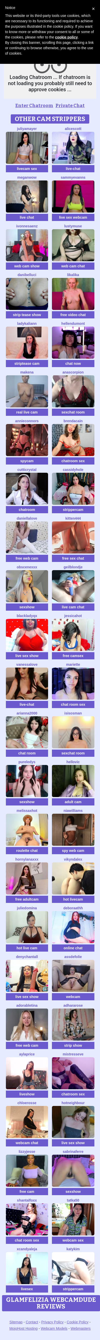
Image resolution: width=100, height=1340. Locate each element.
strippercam (73, 510)
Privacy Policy (52, 1322)
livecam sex (27, 169)
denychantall (27, 957)
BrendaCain (73, 421)
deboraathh (73, 908)
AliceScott (73, 129)
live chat (27, 217)
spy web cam (73, 851)
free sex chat (73, 558)
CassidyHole (73, 470)
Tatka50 (73, 1200)
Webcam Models (54, 1328)
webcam (73, 997)
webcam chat (27, 1143)
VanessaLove (27, 664)
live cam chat (73, 607)
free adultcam (27, 899)
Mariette (73, 664)
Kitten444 (73, 518)
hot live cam (27, 948)
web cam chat (73, 266)
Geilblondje (73, 567)
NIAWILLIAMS (73, 811)
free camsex (73, 656)
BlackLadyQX (27, 616)
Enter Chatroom (34, 105)
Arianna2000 (27, 713)
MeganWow (27, 177)
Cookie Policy (77, 1322)
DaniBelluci (27, 275)
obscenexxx (27, 567)
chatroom (27, 510)
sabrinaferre (73, 1152)
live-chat (73, 169)
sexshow (27, 607)
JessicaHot (73, 616)
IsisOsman (73, 713)
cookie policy (66, 37)
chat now (73, 363)
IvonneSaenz (27, 226)
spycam (27, 461)
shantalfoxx (27, 1200)
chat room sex (73, 704)
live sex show (26, 656)
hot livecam (73, 899)
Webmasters (81, 1328)
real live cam (27, 412)
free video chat (73, 315)
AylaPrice (27, 1054)
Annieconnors (27, 421)
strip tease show (27, 315)
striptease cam (26, 363)
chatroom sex (73, 461)
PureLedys (26, 762)
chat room (27, 753)
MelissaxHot (27, 811)
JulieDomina (27, 908)
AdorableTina (27, 1005)
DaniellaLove (27, 518)
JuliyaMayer (27, 129)
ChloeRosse (26, 1103)
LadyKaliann (27, 323)
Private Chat (70, 105)
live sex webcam (73, 217)
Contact (32, 1322)
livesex (27, 1289)
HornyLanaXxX (26, 859)
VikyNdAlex (73, 859)
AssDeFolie (73, 957)
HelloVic (73, 762)
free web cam (27, 558)
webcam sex (73, 1240)
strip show (73, 1045)
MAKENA (27, 372)
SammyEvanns (73, 177)
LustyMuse (73, 226)
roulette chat (27, 851)
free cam (26, 1192)
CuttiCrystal (27, 470)
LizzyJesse (27, 1152)
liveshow (27, 1094)
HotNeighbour (73, 1103)
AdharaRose (73, 1005)
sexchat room (73, 412)
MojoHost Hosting (23, 1328)
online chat (73, 948)
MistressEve (73, 1054)
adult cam (73, 802)
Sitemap (16, 1322)
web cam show (27, 266)
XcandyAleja (27, 1249)
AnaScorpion (73, 372)
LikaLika (73, 275)
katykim (73, 1249)
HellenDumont (73, 323)
